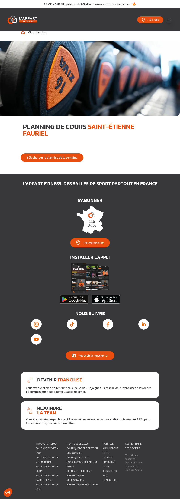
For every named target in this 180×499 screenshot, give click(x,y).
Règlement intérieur (79, 471)
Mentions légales (78, 444)
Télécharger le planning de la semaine (52, 158)
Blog (106, 453)
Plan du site (110, 480)
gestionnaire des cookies (133, 446)
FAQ (105, 475)
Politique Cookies (78, 457)
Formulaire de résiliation (82, 485)
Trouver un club (46, 444)
